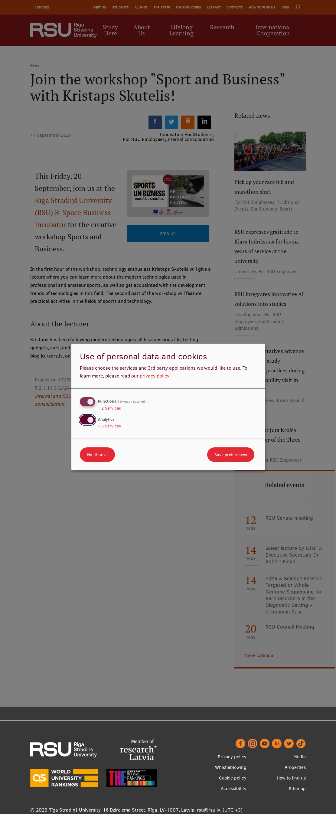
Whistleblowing (230, 767)
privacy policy (154, 375)
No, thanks (97, 455)
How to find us (291, 778)
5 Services (109, 426)
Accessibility (233, 788)
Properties (295, 767)
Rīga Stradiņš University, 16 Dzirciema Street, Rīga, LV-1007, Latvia (121, 809)
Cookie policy (232, 778)
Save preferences (230, 455)
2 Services (109, 408)
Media (299, 757)
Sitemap (297, 788)
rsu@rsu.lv (208, 809)
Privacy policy (232, 757)
